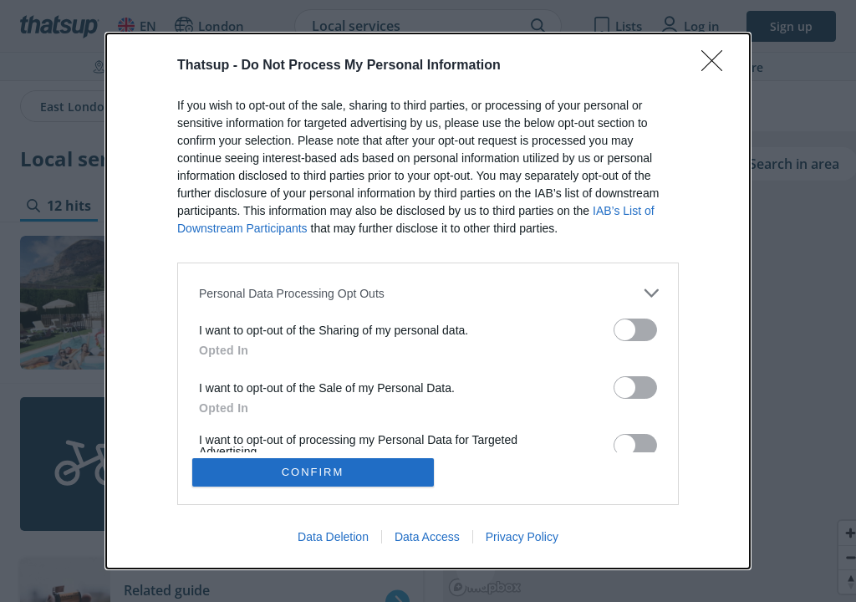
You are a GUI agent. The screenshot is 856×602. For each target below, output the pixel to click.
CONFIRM (313, 472)
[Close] (717, 66)
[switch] (635, 330)
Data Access (427, 536)
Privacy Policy (522, 536)
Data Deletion (333, 536)
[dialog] (428, 301)
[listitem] (428, 293)
